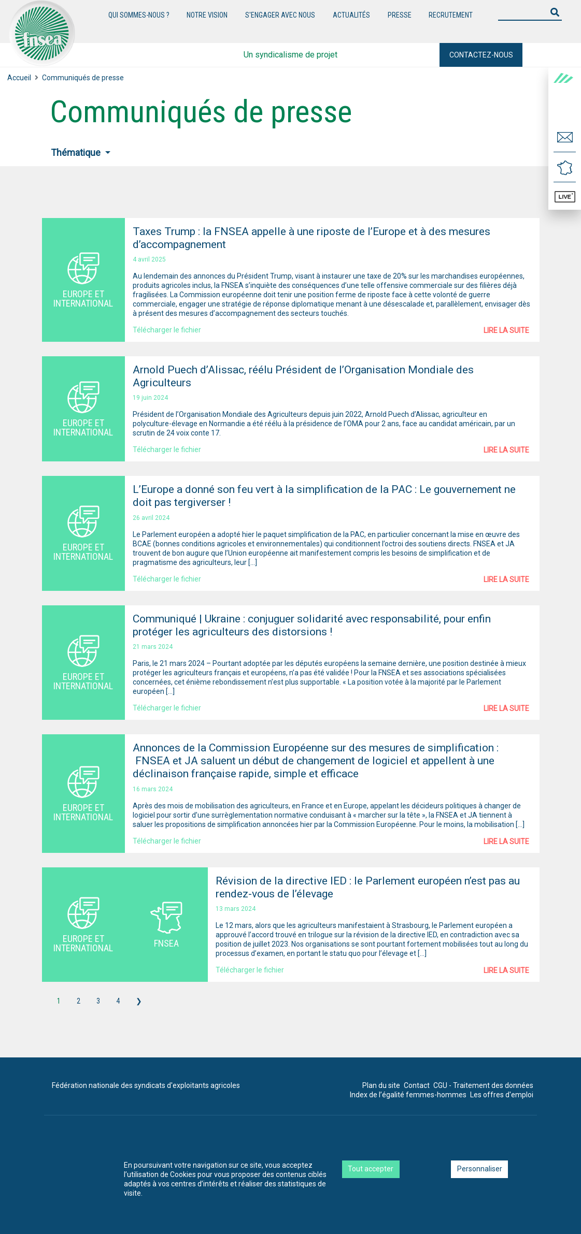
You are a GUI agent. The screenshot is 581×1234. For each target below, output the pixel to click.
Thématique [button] (77, 152)
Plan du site (381, 1085)
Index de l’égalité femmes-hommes (408, 1095)
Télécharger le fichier (167, 330)
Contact (417, 1085)
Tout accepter (370, 1169)
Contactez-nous (481, 55)
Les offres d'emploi (501, 1095)
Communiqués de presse (83, 78)
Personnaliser (479, 1169)
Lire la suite (506, 330)
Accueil (19, 78)
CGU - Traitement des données (483, 1085)
